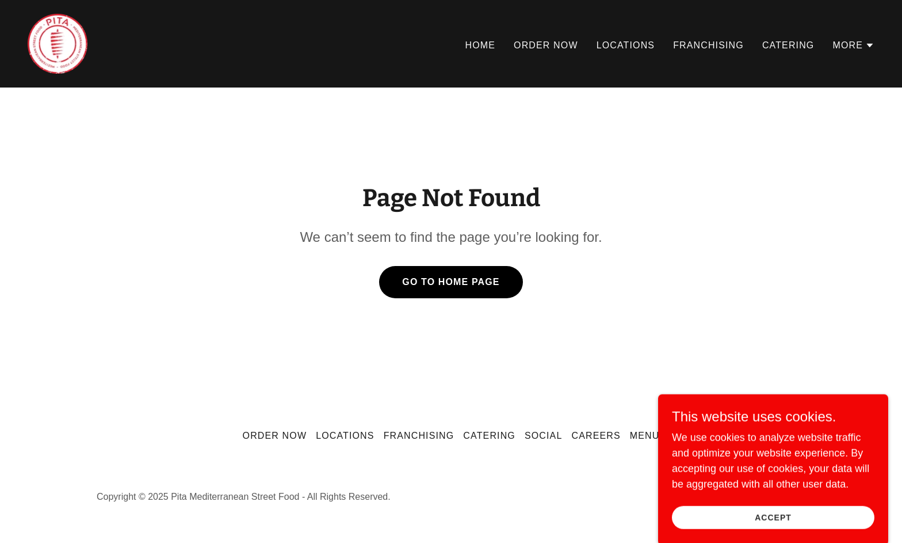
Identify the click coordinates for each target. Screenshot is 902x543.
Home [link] (480, 45)
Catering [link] (788, 45)
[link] (57, 43)
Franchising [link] (708, 45)
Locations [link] (626, 45)
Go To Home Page (450, 282)
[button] (853, 45)
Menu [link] (645, 436)
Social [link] (544, 436)
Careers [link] (595, 436)
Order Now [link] (546, 45)
